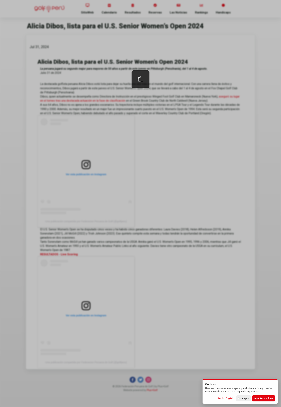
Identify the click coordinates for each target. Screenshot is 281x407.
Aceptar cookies (263, 398)
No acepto (243, 398)
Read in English (225, 398)
